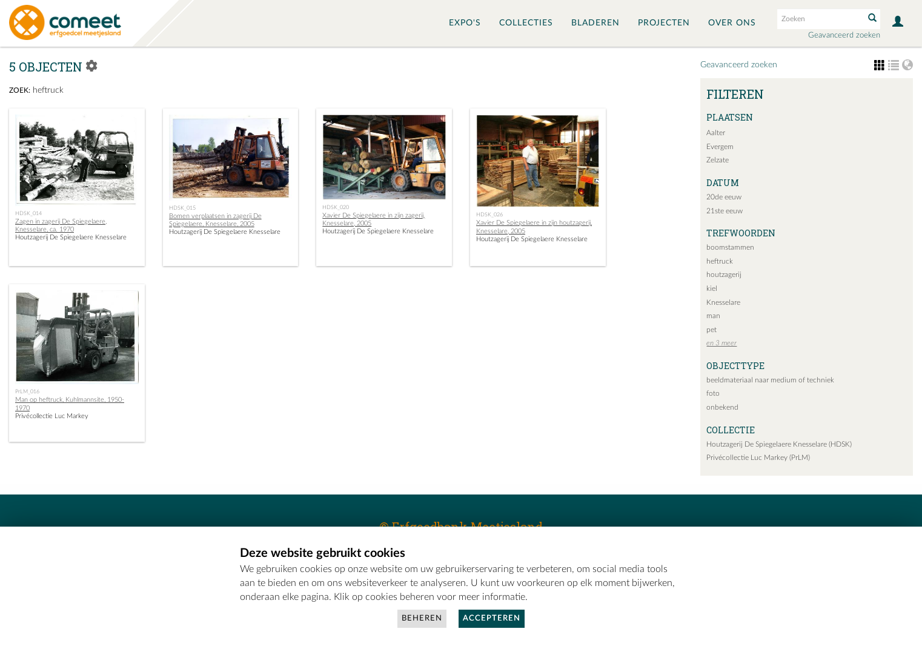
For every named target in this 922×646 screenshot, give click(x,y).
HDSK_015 (182, 208)
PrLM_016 (27, 391)
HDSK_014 (28, 213)
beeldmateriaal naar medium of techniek (770, 380)
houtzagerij (723, 274)
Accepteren (491, 618)
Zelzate (717, 160)
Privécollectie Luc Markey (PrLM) (758, 457)
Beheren (422, 618)
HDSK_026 (489, 214)
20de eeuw (723, 197)
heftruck (719, 261)
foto (713, 393)
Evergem (720, 146)
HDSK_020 (335, 207)
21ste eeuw (724, 211)
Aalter (715, 132)
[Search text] (819, 18)
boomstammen (730, 247)
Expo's (465, 23)
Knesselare (723, 302)
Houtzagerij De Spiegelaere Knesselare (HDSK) (779, 444)
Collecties (526, 23)
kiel (711, 288)
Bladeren (595, 23)
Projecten (664, 23)
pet (711, 329)
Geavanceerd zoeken (844, 35)
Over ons (732, 23)
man (713, 315)
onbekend (722, 407)
